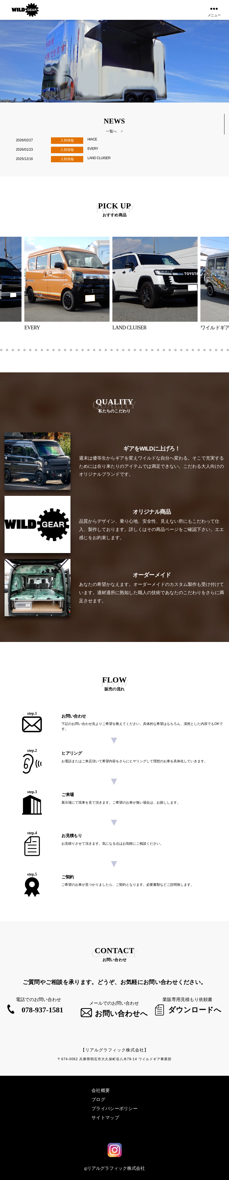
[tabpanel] (160, 284)
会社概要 (100, 1089)
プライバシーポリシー (114, 1107)
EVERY (92, 149)
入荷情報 (67, 140)
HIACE (92, 139)
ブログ (98, 1098)
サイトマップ (105, 1116)
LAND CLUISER (98, 158)
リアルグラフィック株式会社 (116, 1167)
